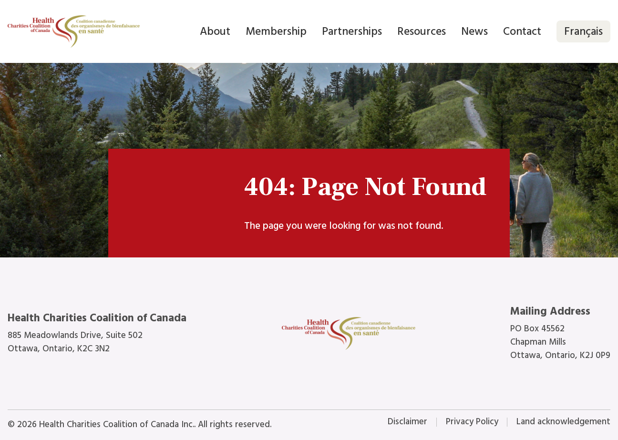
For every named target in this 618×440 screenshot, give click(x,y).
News (474, 31)
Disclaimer (407, 422)
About (215, 31)
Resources (421, 31)
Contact (522, 31)
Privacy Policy (472, 422)
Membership (276, 31)
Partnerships (352, 31)
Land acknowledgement (563, 422)
